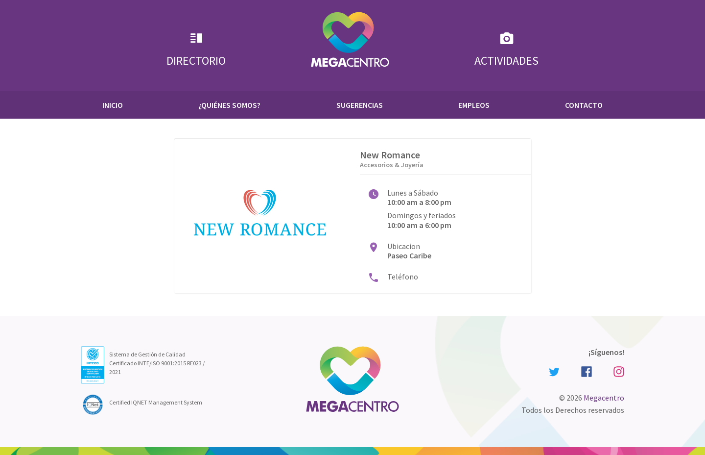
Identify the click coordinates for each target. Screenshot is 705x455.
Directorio (196, 49)
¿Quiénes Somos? (229, 105)
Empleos (474, 105)
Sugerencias (359, 105)
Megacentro (604, 398)
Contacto (584, 105)
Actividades (506, 49)
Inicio (112, 105)
